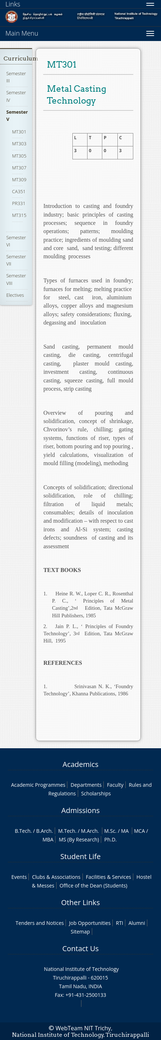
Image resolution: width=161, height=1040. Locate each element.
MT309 (19, 179)
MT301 (19, 131)
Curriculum (21, 58)
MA (125, 830)
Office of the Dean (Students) (93, 885)
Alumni (137, 922)
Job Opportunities (90, 922)
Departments (86, 784)
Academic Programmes (38, 784)
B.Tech (23, 830)
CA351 (19, 191)
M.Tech (66, 830)
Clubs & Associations (56, 876)
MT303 (19, 143)
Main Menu (21, 33)
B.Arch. (44, 830)
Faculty (115, 784)
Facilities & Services (108, 876)
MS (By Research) (79, 839)
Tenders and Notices (39, 922)
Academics (80, 764)
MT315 (19, 215)
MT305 (19, 156)
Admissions (80, 810)
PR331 (19, 203)
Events (19, 876)
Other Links (80, 902)
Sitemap (80, 931)
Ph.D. (110, 839)
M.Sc (109, 830)
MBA (48, 839)
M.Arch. (90, 830)
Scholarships (96, 793)
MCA (139, 830)
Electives (15, 295)
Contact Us (80, 948)
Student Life (81, 856)
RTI (119, 922)
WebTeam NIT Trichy (83, 1028)
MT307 (19, 167)
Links (12, 3)
